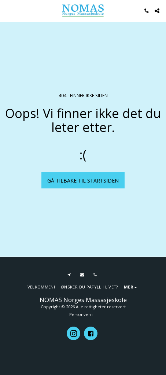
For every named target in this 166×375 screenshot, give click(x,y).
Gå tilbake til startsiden (83, 180)
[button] (8, 10)
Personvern (81, 314)
